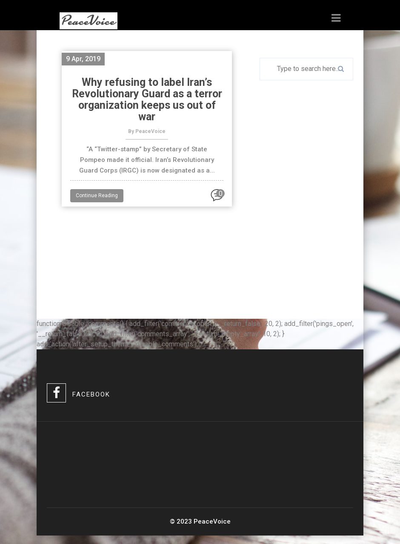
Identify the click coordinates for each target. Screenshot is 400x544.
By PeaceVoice (147, 131)
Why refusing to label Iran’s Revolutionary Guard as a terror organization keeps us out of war (147, 99)
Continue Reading (97, 195)
